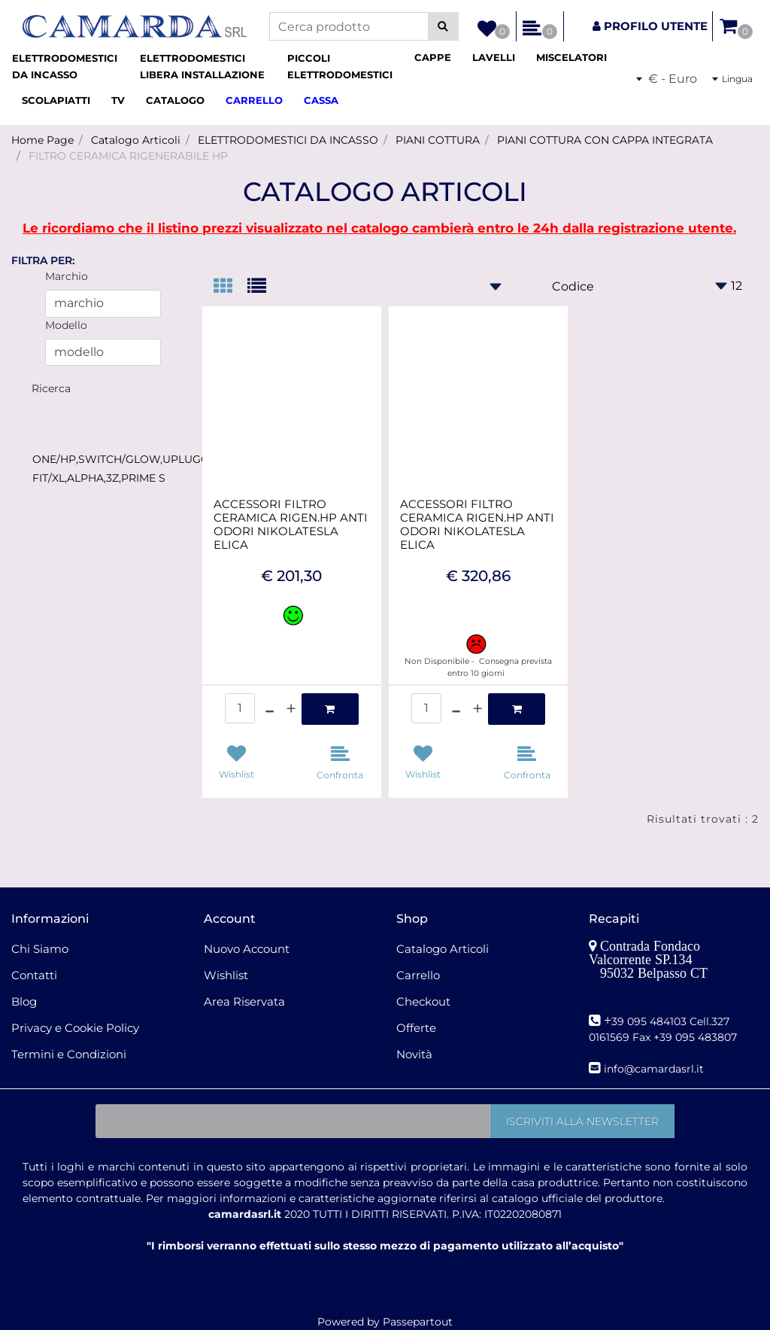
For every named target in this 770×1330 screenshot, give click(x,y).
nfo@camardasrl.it (655, 1069)
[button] (443, 26)
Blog (24, 1001)
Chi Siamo (39, 949)
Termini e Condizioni (68, 1054)
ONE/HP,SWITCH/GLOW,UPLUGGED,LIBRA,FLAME (165, 459)
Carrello (418, 975)
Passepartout (418, 1321)
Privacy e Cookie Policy (75, 1028)
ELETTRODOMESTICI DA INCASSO (288, 140)
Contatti (34, 975)
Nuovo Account (247, 949)
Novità (414, 1054)
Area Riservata (244, 1001)
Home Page (42, 140)
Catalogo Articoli (135, 140)
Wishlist (226, 975)
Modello (66, 325)
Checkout (423, 1001)
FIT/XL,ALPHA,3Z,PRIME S (98, 478)
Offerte (416, 1028)
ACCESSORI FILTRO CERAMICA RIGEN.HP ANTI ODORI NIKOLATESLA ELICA (291, 525)
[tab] (230, 287)
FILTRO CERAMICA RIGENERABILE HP (128, 156)
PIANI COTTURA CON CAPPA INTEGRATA (605, 140)
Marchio (66, 276)
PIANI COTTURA (438, 140)
